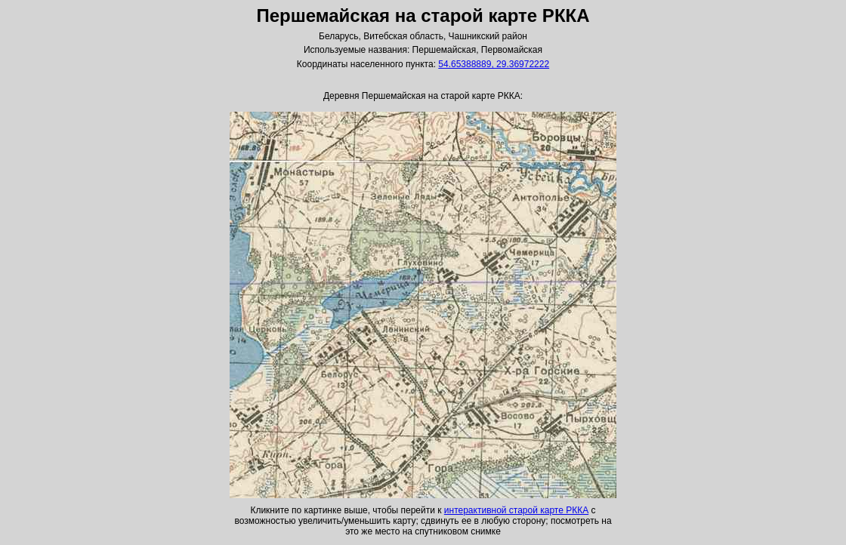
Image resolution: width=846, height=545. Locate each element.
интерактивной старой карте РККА (516, 510)
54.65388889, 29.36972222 (493, 64)
